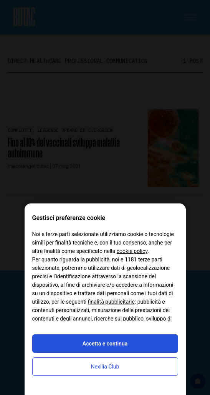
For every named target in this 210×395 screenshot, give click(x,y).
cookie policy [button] (132, 251)
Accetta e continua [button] (105, 343)
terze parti (150, 259)
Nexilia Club (105, 367)
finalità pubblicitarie (111, 302)
